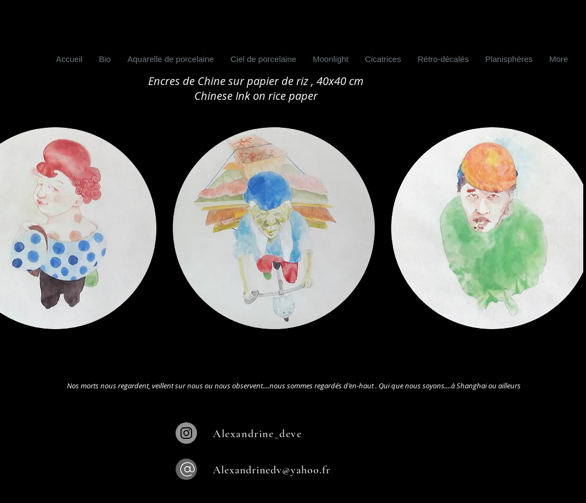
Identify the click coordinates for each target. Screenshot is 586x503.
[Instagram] (186, 433)
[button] (274, 228)
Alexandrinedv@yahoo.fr (271, 470)
